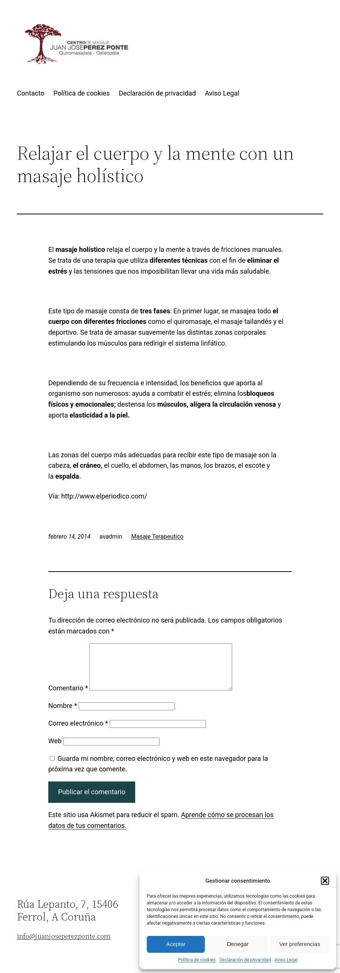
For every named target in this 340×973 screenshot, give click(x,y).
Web (54, 750)
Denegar (238, 944)
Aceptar (176, 944)
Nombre (62, 715)
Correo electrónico (78, 732)
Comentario (68, 697)
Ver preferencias (299, 944)
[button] (325, 881)
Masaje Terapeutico (157, 536)
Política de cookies (197, 960)
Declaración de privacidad (245, 960)
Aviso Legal (285, 960)
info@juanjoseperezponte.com (63, 945)
